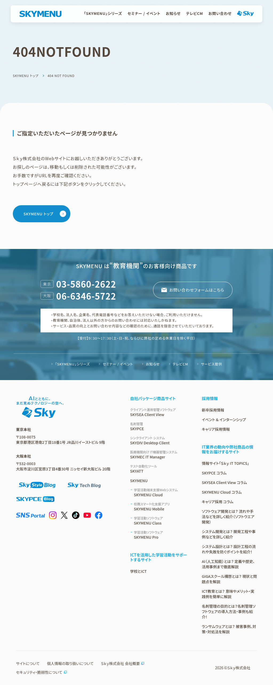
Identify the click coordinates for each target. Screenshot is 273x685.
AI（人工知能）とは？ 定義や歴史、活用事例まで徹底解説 (228, 564)
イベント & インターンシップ (224, 419)
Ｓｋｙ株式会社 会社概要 (122, 663)
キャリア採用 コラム (217, 501)
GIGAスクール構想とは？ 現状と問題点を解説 (229, 579)
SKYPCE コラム (214, 473)
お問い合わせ (220, 13)
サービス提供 (211, 363)
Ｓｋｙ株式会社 (239, 667)
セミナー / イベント (143, 13)
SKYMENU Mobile (161, 506)
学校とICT (138, 571)
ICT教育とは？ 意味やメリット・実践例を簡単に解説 (228, 594)
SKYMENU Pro (161, 535)
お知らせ (173, 13)
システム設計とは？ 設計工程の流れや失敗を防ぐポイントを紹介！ (229, 549)
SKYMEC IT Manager (159, 455)
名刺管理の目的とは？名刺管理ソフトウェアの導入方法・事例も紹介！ (228, 611)
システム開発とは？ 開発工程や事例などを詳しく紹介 (229, 534)
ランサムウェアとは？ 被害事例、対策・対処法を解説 (229, 629)
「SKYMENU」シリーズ (103, 13)
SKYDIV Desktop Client (159, 440)
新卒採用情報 (213, 410)
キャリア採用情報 (216, 429)
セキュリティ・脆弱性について (41, 672)
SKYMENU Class (161, 521)
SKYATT (159, 469)
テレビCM (194, 13)
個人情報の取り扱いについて (70, 663)
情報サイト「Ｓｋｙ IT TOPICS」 (225, 463)
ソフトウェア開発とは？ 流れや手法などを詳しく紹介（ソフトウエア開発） (228, 517)
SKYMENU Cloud (161, 492)
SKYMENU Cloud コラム (222, 492)
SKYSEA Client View (159, 412)
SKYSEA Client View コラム (224, 482)
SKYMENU (139, 480)
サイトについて (28, 663)
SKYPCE (159, 426)
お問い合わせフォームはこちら (196, 290)
